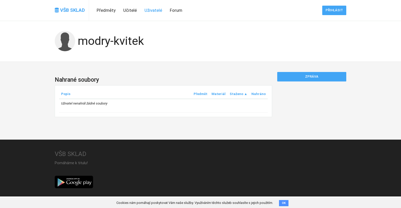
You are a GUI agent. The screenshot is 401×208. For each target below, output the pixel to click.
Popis (65, 94)
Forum (176, 10)
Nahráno (258, 94)
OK (284, 203)
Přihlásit (334, 10)
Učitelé (130, 10)
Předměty (106, 10)
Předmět (200, 94)
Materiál (218, 94)
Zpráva (311, 76)
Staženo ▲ (238, 94)
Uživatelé (153, 10)
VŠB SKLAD (70, 10)
